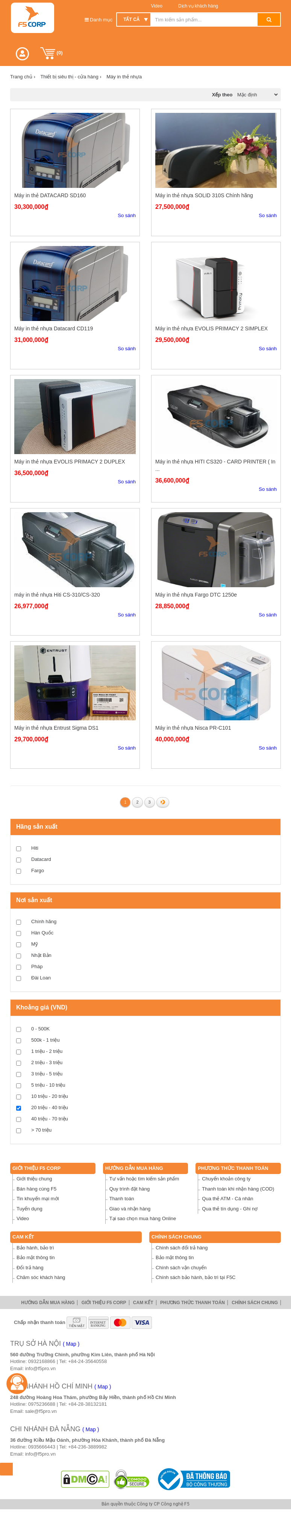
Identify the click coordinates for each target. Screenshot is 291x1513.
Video (156, 6)
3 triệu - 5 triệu (46, 1074)
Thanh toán (121, 1198)
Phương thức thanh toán (233, 1168)
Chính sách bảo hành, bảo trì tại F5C (196, 1277)
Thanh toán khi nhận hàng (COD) (238, 1189)
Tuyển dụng (29, 1209)
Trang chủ (22, 76)
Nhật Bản (41, 955)
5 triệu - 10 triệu (48, 1085)
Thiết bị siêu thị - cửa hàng (70, 76)
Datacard (41, 859)
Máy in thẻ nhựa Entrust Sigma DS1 (56, 728)
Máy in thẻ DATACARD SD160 (50, 195)
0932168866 (41, 1361)
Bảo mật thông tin (36, 1257)
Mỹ (34, 944)
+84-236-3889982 (87, 1447)
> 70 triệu (41, 1130)
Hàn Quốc (42, 933)
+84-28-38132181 (87, 1404)
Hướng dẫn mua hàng (134, 1168)
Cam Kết (23, 1237)
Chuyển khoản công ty (226, 1179)
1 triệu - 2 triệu (46, 1051)
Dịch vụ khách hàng (197, 6)
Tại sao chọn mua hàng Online (142, 1218)
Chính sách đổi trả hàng (182, 1248)
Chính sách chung (177, 1237)
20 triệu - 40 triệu (49, 1107)
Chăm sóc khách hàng (41, 1277)
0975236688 (41, 1404)
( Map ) (71, 1344)
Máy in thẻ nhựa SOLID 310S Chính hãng (204, 195)
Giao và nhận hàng (130, 1209)
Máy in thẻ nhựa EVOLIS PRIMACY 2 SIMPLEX (211, 328)
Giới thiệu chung (34, 1179)
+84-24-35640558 (87, 1361)
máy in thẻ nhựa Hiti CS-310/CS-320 (57, 595)
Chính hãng (43, 921)
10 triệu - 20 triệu (49, 1096)
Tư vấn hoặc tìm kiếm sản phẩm (144, 1179)
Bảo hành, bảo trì (35, 1248)
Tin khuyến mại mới (38, 1198)
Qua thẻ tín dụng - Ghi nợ (230, 1209)
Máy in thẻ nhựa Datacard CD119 (53, 328)
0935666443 (41, 1447)
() (51, 53)
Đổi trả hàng (30, 1267)
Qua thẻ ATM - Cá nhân (227, 1198)
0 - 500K (40, 1029)
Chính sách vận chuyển (181, 1267)
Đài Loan (41, 978)
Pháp (36, 966)
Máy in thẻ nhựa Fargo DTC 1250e (196, 595)
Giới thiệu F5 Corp (36, 1168)
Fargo (37, 870)
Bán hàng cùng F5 (36, 1189)
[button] (22, 54)
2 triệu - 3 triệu (46, 1062)
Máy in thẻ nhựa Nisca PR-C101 (193, 728)
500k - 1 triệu (45, 1040)
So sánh (127, 215)
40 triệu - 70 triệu (49, 1119)
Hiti (34, 848)
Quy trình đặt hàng (129, 1189)
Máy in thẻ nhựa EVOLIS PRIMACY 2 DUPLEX (69, 462)
